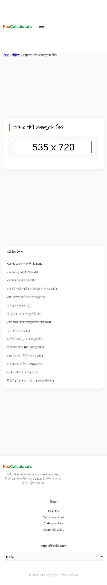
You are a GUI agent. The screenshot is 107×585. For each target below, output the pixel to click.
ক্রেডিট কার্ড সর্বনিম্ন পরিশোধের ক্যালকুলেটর (32, 288)
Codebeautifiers (53, 523)
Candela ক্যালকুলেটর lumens (24, 263)
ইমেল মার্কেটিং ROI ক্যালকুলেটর (25, 347)
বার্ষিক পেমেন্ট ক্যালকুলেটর (22, 372)
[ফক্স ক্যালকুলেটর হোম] (17, 26)
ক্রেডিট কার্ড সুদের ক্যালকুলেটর (24, 339)
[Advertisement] (74, 26)
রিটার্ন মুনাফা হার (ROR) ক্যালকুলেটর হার (30, 380)
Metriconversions (53, 517)
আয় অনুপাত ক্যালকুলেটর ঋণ (24, 313)
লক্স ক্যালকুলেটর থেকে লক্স (22, 272)
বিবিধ (16, 55)
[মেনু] (41, 26)
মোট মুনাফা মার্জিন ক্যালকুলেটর (25, 355)
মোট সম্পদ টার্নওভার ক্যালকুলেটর (26, 297)
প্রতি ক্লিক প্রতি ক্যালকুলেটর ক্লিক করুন (29, 322)
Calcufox (53, 511)
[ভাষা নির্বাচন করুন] (53, 557)
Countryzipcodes (53, 529)
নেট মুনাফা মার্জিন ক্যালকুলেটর (24, 364)
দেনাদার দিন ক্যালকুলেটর (21, 280)
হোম (6, 55)
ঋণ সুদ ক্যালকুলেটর (18, 330)
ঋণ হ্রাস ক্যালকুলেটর (19, 305)
